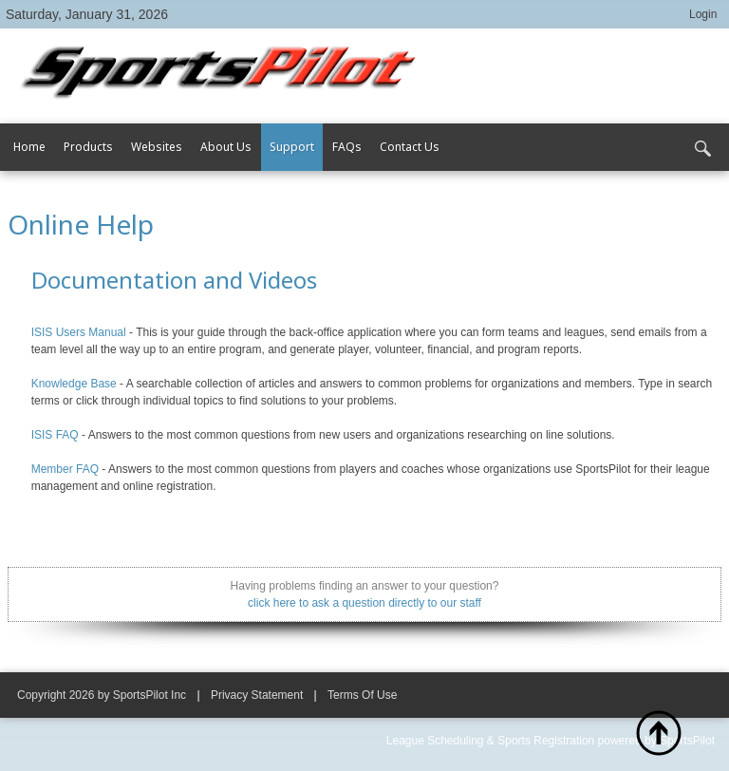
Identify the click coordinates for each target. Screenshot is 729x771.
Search (702, 149)
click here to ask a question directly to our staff (364, 603)
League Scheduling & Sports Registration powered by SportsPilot (550, 740)
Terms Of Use (362, 695)
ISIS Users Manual (78, 332)
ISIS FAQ (55, 435)
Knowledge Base (74, 383)
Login (703, 14)
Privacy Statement (257, 695)
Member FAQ (65, 469)
